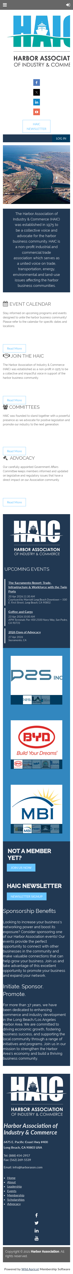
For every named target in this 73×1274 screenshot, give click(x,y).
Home (11, 1178)
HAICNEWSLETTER (36, 126)
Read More (14, 348)
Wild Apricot (30, 1269)
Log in (61, 138)
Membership (15, 1195)
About (11, 1182)
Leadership (14, 1186)
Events (11, 1191)
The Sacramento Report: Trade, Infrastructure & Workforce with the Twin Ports (37, 587)
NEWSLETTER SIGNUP (27, 896)
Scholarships (16, 1199)
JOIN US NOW (21, 867)
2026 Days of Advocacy (24, 632)
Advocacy (14, 1204)
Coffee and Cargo (20, 611)
